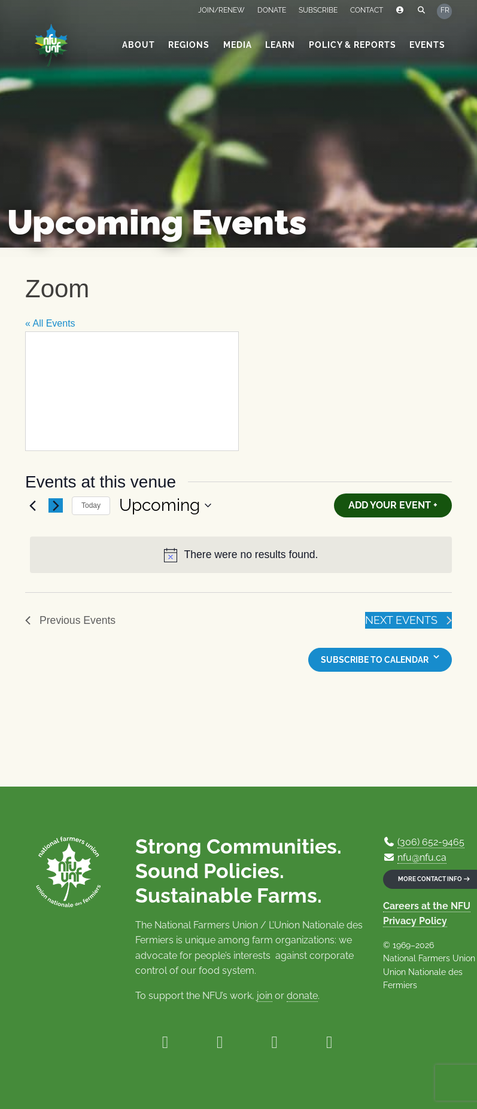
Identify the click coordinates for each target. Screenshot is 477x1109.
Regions (188, 45)
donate (302, 995)
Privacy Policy (415, 921)
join (264, 995)
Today (91, 505)
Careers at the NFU (426, 906)
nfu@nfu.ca (421, 857)
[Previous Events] (32, 505)
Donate (271, 10)
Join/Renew (221, 10)
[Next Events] (55, 505)
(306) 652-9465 (430, 842)
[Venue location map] (132, 391)
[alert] (241, 555)
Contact (366, 10)
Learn (280, 45)
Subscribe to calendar (375, 660)
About (138, 45)
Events (427, 45)
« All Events (50, 323)
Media (237, 45)
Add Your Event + (392, 505)
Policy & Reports (352, 45)
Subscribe (318, 10)
